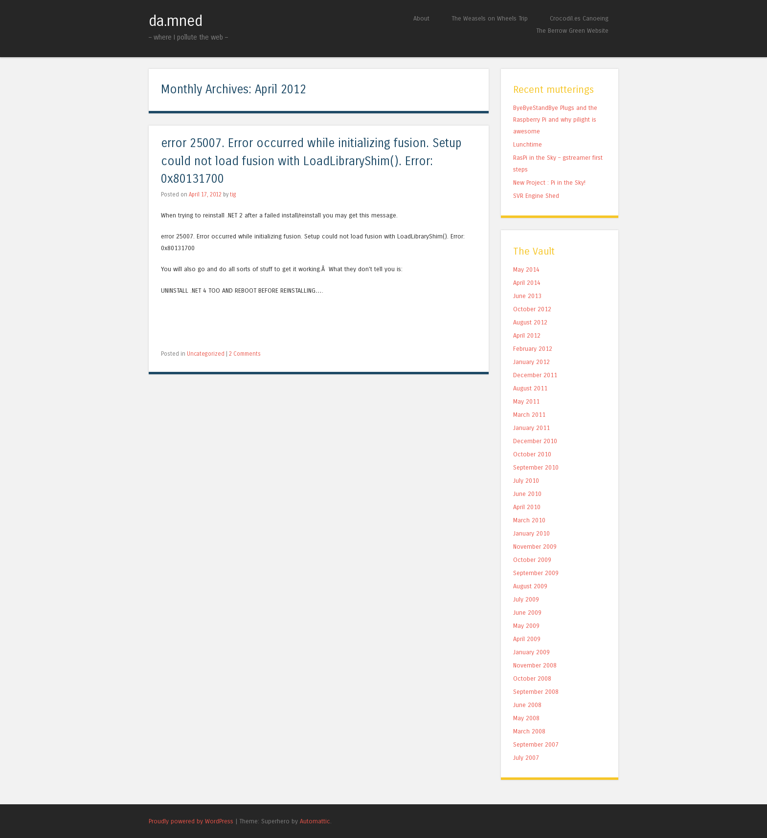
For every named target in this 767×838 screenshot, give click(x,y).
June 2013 (527, 296)
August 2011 (530, 388)
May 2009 (526, 625)
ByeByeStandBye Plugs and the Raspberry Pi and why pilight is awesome (555, 119)
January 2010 (531, 533)
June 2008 (527, 705)
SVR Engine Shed (536, 195)
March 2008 (529, 731)
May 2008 (526, 718)
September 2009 (536, 573)
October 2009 (532, 559)
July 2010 (526, 480)
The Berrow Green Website (572, 30)
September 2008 (536, 691)
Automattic (315, 821)
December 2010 (535, 441)
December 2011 (535, 375)
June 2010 (527, 493)
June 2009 (527, 612)
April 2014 (527, 282)
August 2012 (530, 322)
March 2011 (529, 414)
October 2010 (532, 454)
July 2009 (526, 599)
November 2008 (535, 665)
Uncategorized (206, 353)
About (421, 18)
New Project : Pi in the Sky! (549, 182)
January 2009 (531, 652)
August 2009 (530, 586)
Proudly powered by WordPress (191, 821)
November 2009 (535, 546)
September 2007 (536, 744)
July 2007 (526, 757)
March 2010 (529, 520)
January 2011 (531, 427)
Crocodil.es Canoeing (579, 18)
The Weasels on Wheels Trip (489, 18)
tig (233, 194)
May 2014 (526, 269)
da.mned (176, 21)
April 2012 (527, 335)
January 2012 (531, 361)
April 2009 (527, 639)
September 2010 (536, 467)
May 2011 (526, 401)
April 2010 (527, 507)
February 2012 (532, 348)
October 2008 (532, 678)
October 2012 (532, 309)
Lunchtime (527, 144)
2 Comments (245, 353)
